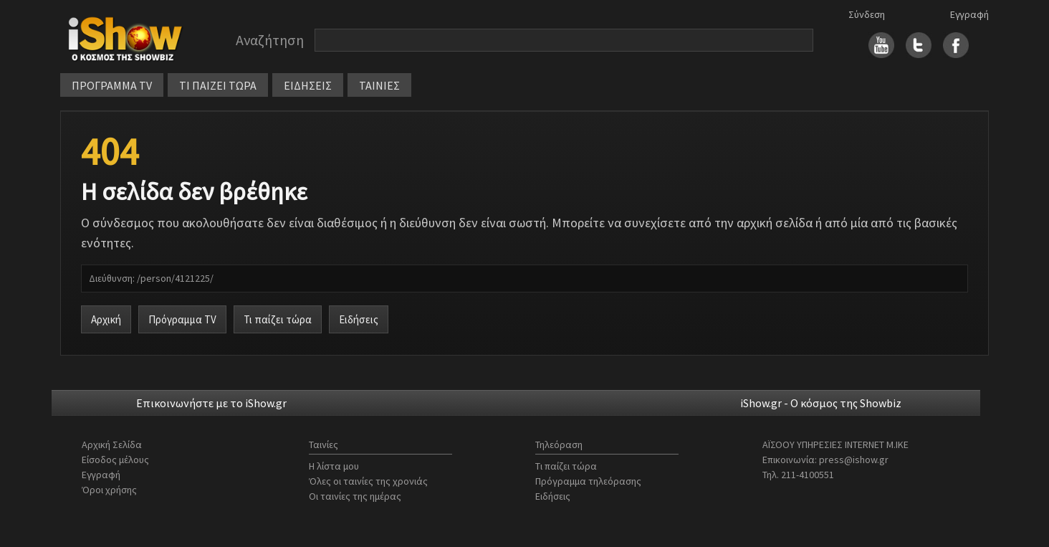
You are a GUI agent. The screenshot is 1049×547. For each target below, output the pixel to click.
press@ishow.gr (853, 459)
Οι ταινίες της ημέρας (355, 496)
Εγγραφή (969, 14)
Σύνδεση (866, 14)
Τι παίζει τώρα (278, 319)
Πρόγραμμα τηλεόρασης (588, 481)
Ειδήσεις (358, 319)
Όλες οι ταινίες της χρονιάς (368, 481)
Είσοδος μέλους (115, 459)
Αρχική (106, 319)
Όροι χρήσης (109, 489)
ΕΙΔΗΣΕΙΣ (308, 85)
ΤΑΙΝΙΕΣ (379, 85)
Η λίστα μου (334, 466)
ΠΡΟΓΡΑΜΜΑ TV (112, 85)
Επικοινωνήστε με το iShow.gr (211, 403)
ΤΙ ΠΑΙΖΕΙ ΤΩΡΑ (218, 85)
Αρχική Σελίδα (112, 444)
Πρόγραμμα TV (182, 319)
